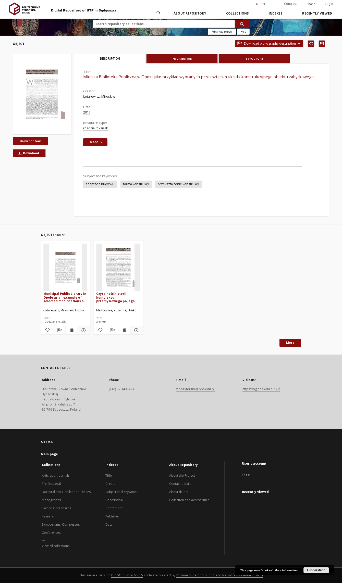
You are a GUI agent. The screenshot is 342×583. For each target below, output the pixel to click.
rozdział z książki (95, 128)
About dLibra (179, 492)
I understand (316, 570)
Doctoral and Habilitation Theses (66, 492)
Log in (246, 475)
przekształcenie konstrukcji (178, 184)
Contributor (114, 508)
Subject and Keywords (121, 492)
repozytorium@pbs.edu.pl (195, 389)
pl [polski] (264, 4)
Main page (49, 454)
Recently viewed (317, 13)
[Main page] (158, 13)
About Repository (190, 13)
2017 (86, 112)
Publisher (112, 516)
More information (286, 570)
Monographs (51, 500)
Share (311, 4)
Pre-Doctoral (51, 483)
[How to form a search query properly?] (243, 32)
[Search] (242, 24)
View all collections (55, 546)
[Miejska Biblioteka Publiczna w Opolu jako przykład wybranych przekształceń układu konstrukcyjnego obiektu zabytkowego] (42, 94)
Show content (30, 141)
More (290, 342)
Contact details (180, 483)
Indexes (276, 13)
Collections (237, 13)
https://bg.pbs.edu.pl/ (261, 389)
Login (329, 4)
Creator (111, 483)
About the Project (182, 475)
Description (114, 500)
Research (48, 516)
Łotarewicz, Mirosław (99, 96)
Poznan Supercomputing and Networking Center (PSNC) (219, 575)
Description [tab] (110, 58)
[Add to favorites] (311, 43)
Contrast (290, 4)
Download (27, 153)
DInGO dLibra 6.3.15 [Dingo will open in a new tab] (127, 575)
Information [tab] (182, 58)
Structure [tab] (254, 58)
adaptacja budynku (100, 184)
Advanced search (222, 31)
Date (108, 524)
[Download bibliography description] (59, 330)
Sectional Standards (56, 508)
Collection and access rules (189, 500)
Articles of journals (55, 475)
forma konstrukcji (136, 184)
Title (108, 475)
